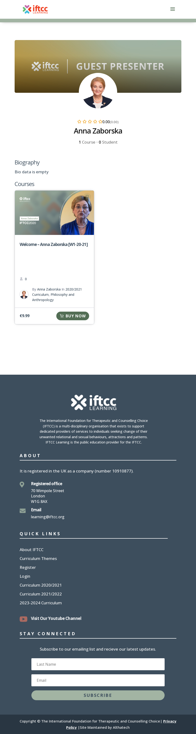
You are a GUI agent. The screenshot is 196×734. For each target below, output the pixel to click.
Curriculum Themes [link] (38, 559)
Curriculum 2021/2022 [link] (41, 594)
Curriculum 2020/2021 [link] (41, 585)
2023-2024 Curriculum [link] (41, 603)
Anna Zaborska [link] (49, 289)
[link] (35, 9)
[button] (172, 12)
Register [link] (28, 568)
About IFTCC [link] (31, 550)
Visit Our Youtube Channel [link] (56, 618)
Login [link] (25, 577)
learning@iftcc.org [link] (47, 516)
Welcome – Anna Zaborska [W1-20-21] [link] (54, 244)
